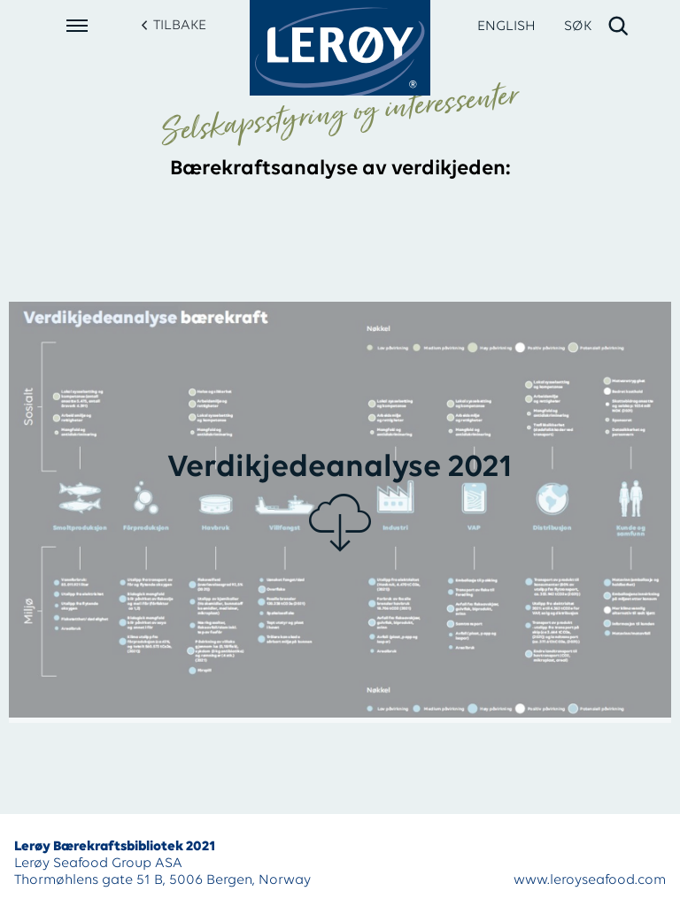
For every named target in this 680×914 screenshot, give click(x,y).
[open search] (597, 26)
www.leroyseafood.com (590, 880)
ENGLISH (506, 26)
